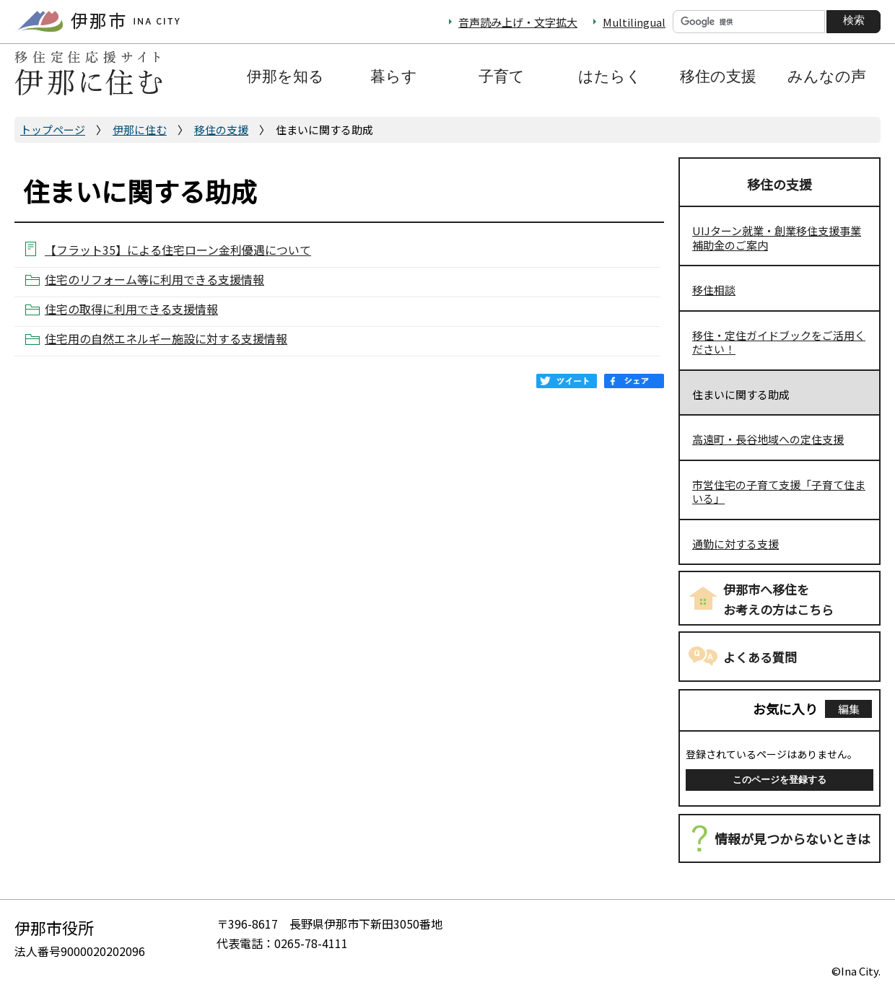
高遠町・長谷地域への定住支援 (768, 439)
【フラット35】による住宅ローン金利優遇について (178, 249)
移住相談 (713, 289)
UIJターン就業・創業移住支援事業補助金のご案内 (776, 238)
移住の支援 (221, 129)
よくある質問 (760, 657)
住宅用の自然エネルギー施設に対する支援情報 (166, 338)
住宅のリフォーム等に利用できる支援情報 (154, 279)
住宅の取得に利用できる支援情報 (131, 309)
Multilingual (634, 22)
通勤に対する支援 (735, 543)
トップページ (52, 129)
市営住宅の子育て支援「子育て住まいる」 (778, 492)
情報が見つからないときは (792, 838)
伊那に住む (140, 129)
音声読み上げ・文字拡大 (517, 22)
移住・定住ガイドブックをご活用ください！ (778, 342)
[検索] (748, 21)
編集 (849, 708)
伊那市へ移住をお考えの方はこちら (778, 599)
